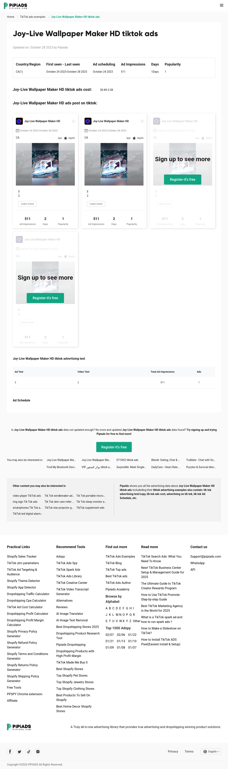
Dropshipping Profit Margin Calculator (25, 622)
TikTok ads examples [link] (33, 16)
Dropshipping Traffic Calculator (28, 594)
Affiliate (12, 701)
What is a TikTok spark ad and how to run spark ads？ (161, 619)
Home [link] (11, 16)
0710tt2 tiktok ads (127, 460)
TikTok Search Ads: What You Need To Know (161, 559)
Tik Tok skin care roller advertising (60, 501)
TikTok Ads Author (118, 583)
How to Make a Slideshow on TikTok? (161, 631)
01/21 (109, 641)
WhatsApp (197, 563)
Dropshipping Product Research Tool (78, 636)
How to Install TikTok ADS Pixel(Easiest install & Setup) (160, 642)
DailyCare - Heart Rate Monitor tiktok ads (168, 467)
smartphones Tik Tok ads (28, 507)
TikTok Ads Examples (120, 556)
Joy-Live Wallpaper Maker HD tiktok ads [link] (75, 16)
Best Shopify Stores (69, 669)
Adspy (60, 556)
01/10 (131, 641)
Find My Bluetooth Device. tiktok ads (64, 467)
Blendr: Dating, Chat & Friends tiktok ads (168, 460)
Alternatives (64, 600)
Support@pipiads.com (205, 556)
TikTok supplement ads (90, 507)
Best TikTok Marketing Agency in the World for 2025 (162, 608)
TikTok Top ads (116, 569)
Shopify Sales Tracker (22, 556)
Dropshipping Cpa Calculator (26, 600)
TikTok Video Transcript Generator (72, 592)
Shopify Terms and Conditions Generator (27, 656)
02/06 (120, 635)
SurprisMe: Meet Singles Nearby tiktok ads (133, 467)
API (192, 569)
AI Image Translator (69, 614)
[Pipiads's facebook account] (10, 752)
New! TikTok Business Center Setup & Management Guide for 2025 (162, 572)
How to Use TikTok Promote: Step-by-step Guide (160, 597)
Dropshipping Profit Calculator (27, 614)
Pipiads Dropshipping (70, 644)
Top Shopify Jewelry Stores (75, 682)
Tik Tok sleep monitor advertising (92, 501)
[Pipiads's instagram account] (38, 752)
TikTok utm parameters (23, 563)
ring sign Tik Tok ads (25, 501)
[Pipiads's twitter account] (19, 752)
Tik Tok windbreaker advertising (60, 495)
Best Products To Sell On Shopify (73, 697)
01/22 (131, 635)
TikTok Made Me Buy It (72, 662)
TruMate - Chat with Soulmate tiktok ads (203, 460)
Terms (189, 751)
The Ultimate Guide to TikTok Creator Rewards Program (161, 586)
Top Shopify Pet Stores (72, 675)
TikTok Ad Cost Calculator (25, 607)
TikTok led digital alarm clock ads (28, 513)
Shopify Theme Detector (23, 581)
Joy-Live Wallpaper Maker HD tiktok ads (64, 460)
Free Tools (14, 687)
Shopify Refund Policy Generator (22, 645)
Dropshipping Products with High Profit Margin (75, 653)
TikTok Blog (114, 563)
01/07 (131, 647)
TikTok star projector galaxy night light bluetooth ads (60, 507)
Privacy (173, 751)
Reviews (62, 607)
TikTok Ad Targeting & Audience (22, 572)
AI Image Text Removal (72, 620)
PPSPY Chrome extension (24, 694)
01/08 (120, 647)
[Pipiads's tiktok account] (29, 752)
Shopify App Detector (21, 587)
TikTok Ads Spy (66, 563)
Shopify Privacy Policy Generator (22, 634)
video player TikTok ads (27, 495)
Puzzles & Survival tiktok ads (203, 467)
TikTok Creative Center (71, 583)
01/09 (109, 647)
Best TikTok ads (116, 576)
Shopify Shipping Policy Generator (23, 678)
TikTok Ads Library (69, 576)
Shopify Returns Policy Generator (22, 667)
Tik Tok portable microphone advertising (92, 495)
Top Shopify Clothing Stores (75, 689)
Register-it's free (183, 179)
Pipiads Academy (117, 589)
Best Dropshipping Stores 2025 (77, 627)
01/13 (120, 641)
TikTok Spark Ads (68, 569)
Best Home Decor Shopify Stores (73, 709)
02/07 (109, 635)
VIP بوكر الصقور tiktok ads (97, 467)
